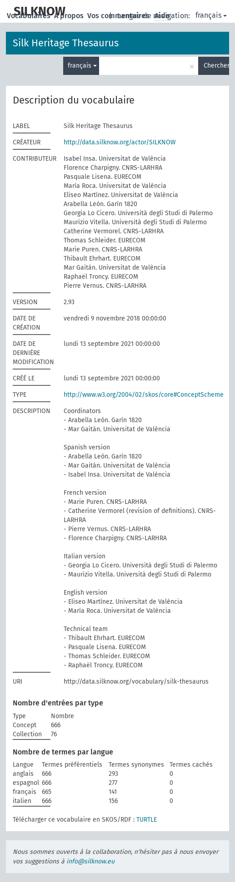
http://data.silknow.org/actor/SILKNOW (120, 142)
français (211, 15)
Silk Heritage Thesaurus (66, 43)
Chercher (216, 65)
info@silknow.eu (90, 861)
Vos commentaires (119, 15)
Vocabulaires (29, 15)
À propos (69, 15)
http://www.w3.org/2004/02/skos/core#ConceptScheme (144, 395)
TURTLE (146, 819)
